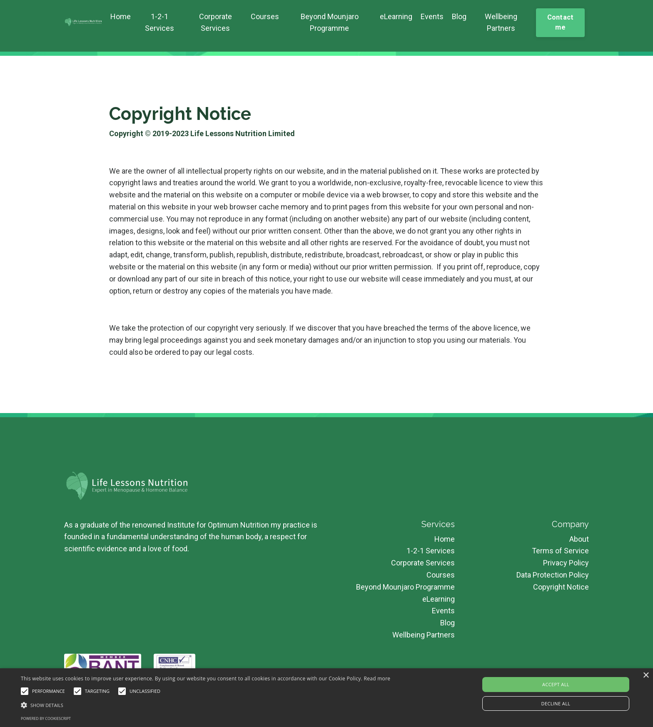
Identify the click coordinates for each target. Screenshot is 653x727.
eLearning (396, 16)
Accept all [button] (555, 684)
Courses (265, 16)
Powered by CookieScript (46, 718)
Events (432, 16)
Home (120, 16)
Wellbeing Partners (501, 22)
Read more (377, 678)
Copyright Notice (561, 587)
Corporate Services (215, 22)
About (579, 539)
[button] (205, 705)
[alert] (326, 697)
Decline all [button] (556, 703)
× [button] (646, 675)
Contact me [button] (560, 22)
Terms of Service (560, 550)
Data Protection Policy (552, 574)
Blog (459, 16)
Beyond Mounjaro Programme (330, 22)
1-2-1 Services (159, 22)
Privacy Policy (566, 562)
